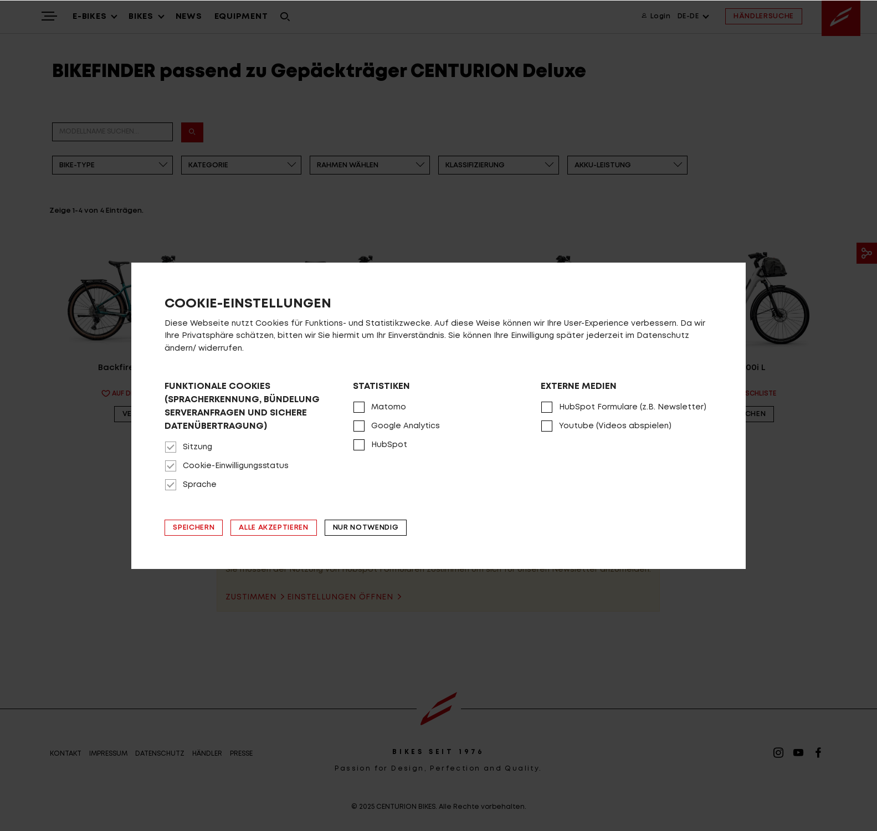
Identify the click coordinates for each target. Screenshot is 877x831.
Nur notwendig (365, 527)
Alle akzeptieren (273, 527)
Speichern (193, 527)
